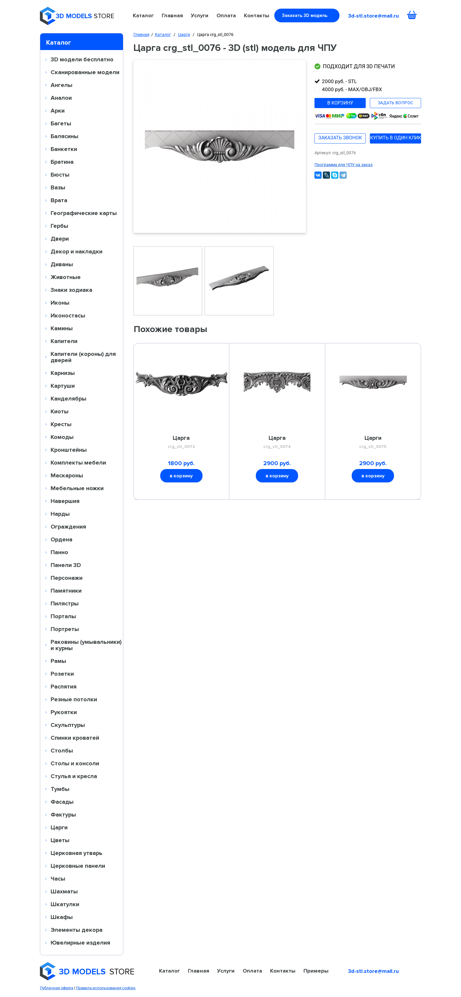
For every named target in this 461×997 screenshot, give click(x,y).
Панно (59, 552)
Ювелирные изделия (80, 942)
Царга (181, 442)
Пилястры (65, 603)
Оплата (226, 15)
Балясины (64, 136)
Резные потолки (74, 699)
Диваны (62, 264)
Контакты (256, 15)
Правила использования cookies (106, 988)
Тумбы (60, 789)
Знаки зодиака (71, 289)
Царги (59, 827)
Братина (62, 161)
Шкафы (62, 917)
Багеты (61, 123)
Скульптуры (68, 725)
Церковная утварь (76, 853)
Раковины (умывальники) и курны (86, 644)
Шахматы (64, 891)
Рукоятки (64, 712)
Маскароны (67, 475)
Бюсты (60, 174)
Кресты (61, 424)
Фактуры (63, 814)
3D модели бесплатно (82, 59)
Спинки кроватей (75, 737)
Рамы (58, 661)
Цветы (60, 840)
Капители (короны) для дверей (83, 356)
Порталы (63, 616)
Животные (66, 277)
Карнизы (63, 373)
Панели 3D (66, 565)
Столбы (62, 750)
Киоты (59, 411)
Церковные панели (78, 865)
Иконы (60, 302)
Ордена (61, 539)
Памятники (66, 590)
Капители (64, 341)
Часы (58, 878)
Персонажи (66, 577)
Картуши (63, 385)
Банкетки (64, 149)
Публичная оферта (56, 988)
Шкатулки (65, 904)
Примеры (315, 971)
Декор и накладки (76, 251)
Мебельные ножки (77, 488)
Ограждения (68, 526)
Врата (59, 200)
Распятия (64, 686)
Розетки (62, 673)
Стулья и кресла (74, 776)
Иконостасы (68, 315)
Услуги (199, 15)
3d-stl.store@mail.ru (373, 16)
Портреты (65, 629)
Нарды (60, 513)
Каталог (143, 15)
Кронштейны (69, 449)
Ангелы (61, 85)
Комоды (62, 437)
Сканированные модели (85, 72)
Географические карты (84, 213)
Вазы (58, 187)
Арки (58, 110)
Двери (60, 238)
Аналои (61, 97)
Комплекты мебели (78, 462)
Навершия (65, 501)
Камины (62, 328)
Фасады (62, 801)
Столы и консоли (75, 763)
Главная (172, 15)
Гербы (59, 225)
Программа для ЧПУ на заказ (343, 164)
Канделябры (68, 398)
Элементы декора (76, 929)
